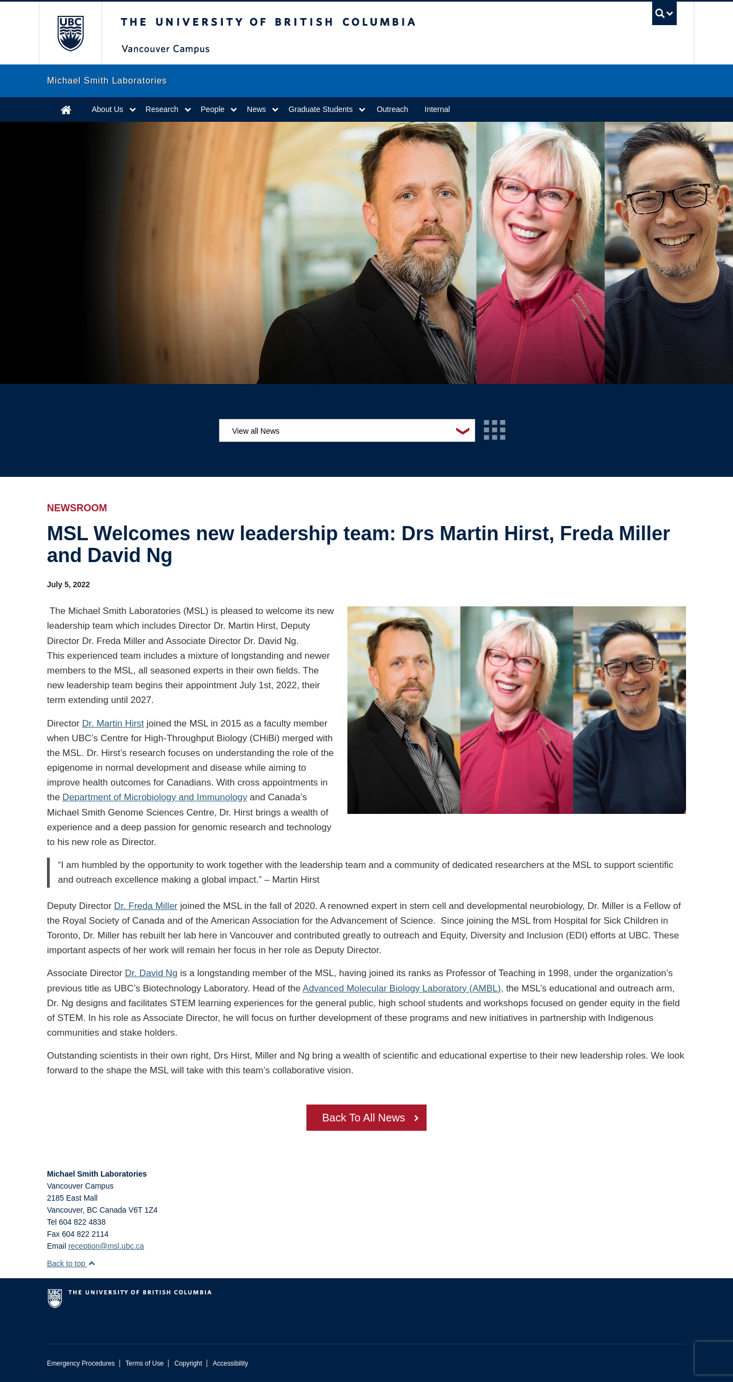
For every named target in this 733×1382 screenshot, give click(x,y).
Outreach (393, 109)
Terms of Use (145, 1363)
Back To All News (363, 1119)
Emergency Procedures (81, 1363)
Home (66, 109)
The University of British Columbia (70, 33)
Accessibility (230, 1363)
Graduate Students (320, 109)
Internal (437, 109)
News (256, 109)
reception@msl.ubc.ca (106, 1246)
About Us (107, 109)
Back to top (71, 1263)
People (213, 109)
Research (162, 109)
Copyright (188, 1363)
